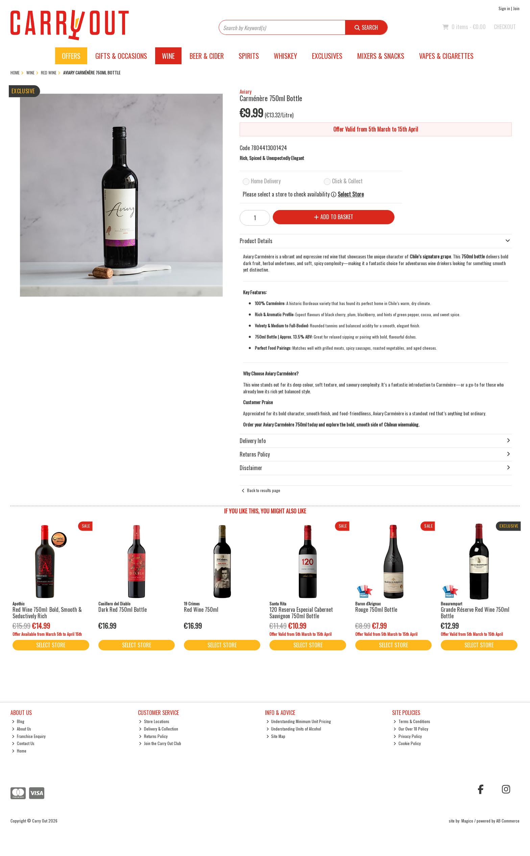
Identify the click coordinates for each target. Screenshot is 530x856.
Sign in (504, 8)
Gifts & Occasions (121, 56)
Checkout (505, 27)
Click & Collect (347, 181)
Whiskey (285, 56)
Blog (18, 721)
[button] (216, 99)
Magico (467, 821)
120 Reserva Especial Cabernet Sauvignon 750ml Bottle (301, 612)
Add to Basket (333, 217)
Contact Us (23, 743)
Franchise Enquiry (29, 736)
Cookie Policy (407, 743)
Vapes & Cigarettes (446, 56)
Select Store (351, 194)
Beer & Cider (207, 56)
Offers (71, 56)
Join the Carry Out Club (160, 743)
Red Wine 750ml (201, 609)
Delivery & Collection (158, 729)
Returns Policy (153, 736)
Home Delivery (266, 181)
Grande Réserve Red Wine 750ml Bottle (475, 612)
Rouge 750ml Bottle (376, 609)
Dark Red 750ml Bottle (122, 609)
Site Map (276, 736)
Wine (168, 56)
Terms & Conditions (411, 721)
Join (516, 8)
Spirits (249, 56)
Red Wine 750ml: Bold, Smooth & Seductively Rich (47, 612)
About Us (21, 729)
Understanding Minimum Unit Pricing (298, 721)
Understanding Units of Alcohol (293, 729)
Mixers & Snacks (380, 56)
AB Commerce (508, 821)
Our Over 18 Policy (410, 729)
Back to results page (263, 490)
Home (19, 751)
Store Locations (154, 721)
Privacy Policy (407, 736)
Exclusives (327, 56)
